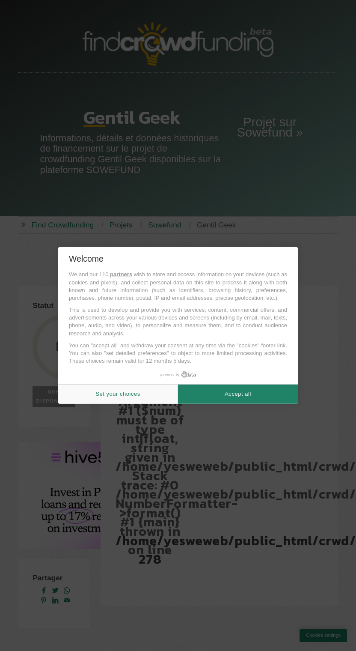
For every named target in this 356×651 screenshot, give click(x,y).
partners (121, 274)
